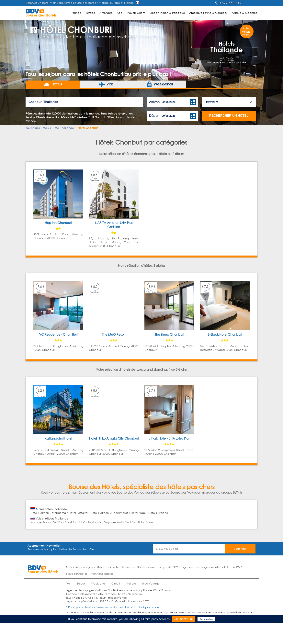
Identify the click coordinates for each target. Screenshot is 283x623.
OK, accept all (183, 619)
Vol (68, 583)
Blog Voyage (151, 583)
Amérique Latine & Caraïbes (208, 13)
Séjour (81, 583)
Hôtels (52, 84)
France (76, 13)
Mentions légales (102, 573)
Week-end (98, 583)
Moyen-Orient (136, 13)
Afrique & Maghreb (245, 13)
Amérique (106, 13)
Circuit (115, 583)
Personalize (206, 619)
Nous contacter (76, 573)
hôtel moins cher (109, 567)
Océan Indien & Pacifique (167, 13)
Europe (90, 13)
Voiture (131, 583)
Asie (119, 13)
